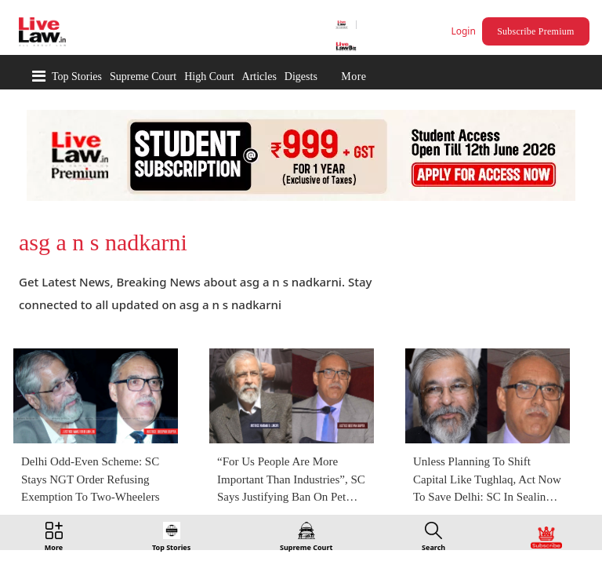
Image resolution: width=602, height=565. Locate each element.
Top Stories (77, 76)
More (353, 76)
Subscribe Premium (537, 31)
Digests (301, 76)
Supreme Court (143, 76)
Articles (259, 76)
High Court (209, 76)
